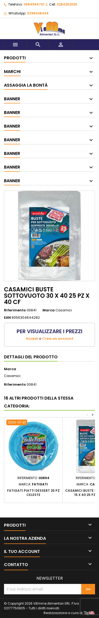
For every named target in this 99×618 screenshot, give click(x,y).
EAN (7, 317)
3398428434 (38, 13)
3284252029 (67, 4)
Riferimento (15, 310)
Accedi (32, 338)
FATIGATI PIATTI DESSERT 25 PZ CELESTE (33, 492)
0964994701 (33, 4)
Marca (49, 310)
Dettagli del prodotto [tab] (31, 357)
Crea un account (57, 338)
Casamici (12, 375)
